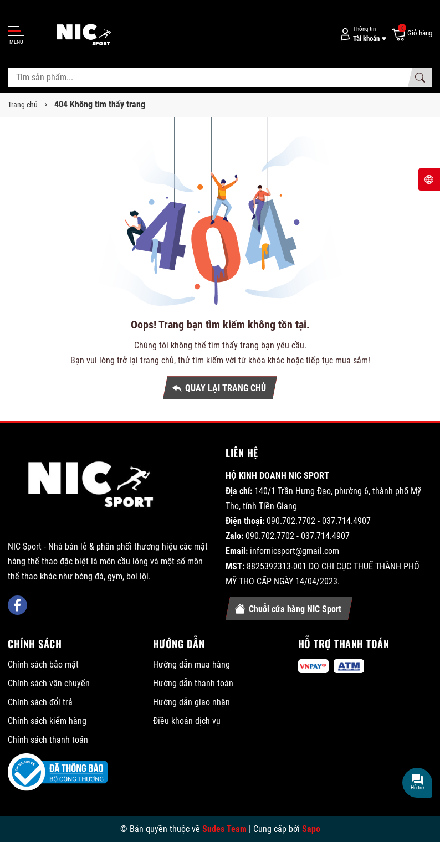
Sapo (311, 829)
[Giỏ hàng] (411, 34)
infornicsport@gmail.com (294, 551)
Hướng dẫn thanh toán (193, 683)
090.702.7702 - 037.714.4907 (319, 521)
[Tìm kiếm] (420, 77)
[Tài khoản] (361, 34)
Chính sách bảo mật (43, 664)
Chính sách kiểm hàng (47, 721)
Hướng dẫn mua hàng (191, 664)
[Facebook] (17, 605)
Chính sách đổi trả (40, 702)
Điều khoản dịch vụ (187, 721)
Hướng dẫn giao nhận (191, 702)
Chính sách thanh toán (48, 740)
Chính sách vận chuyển (49, 683)
